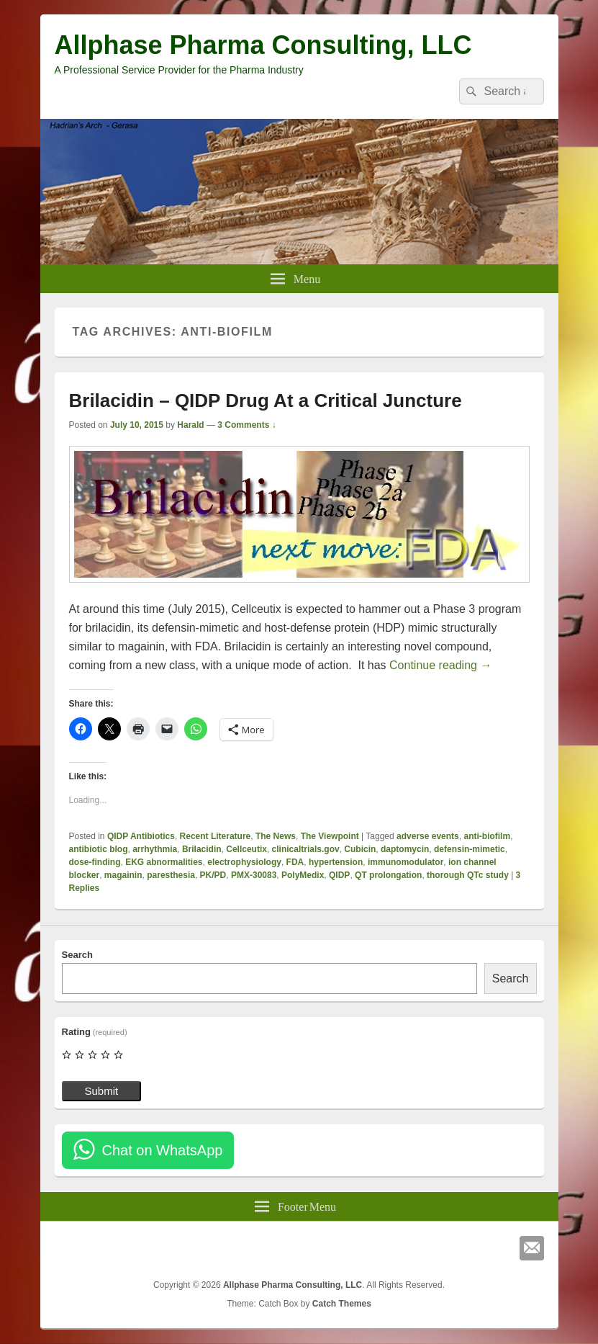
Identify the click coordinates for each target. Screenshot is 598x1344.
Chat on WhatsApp (162, 1150)
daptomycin (405, 849)
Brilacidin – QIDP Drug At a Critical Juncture (265, 400)
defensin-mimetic (469, 849)
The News (275, 836)
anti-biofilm (486, 836)
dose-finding (95, 862)
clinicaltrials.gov (306, 849)
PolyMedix (302, 875)
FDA (295, 862)
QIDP (339, 875)
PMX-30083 (253, 875)
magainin (123, 875)
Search (77, 954)
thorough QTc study (468, 875)
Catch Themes (341, 1304)
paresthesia (171, 875)
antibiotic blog (98, 849)
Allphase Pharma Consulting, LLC (263, 45)
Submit (102, 1091)
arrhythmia (154, 849)
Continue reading (440, 665)
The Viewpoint (330, 836)
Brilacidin (202, 849)
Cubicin (360, 849)
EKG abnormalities (163, 862)
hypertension (336, 862)
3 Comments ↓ (246, 425)
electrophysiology (244, 862)
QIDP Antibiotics (141, 836)
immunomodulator (405, 862)
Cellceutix (246, 849)
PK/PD (213, 875)
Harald (190, 425)
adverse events (428, 836)
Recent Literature (215, 836)
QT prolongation (388, 875)
